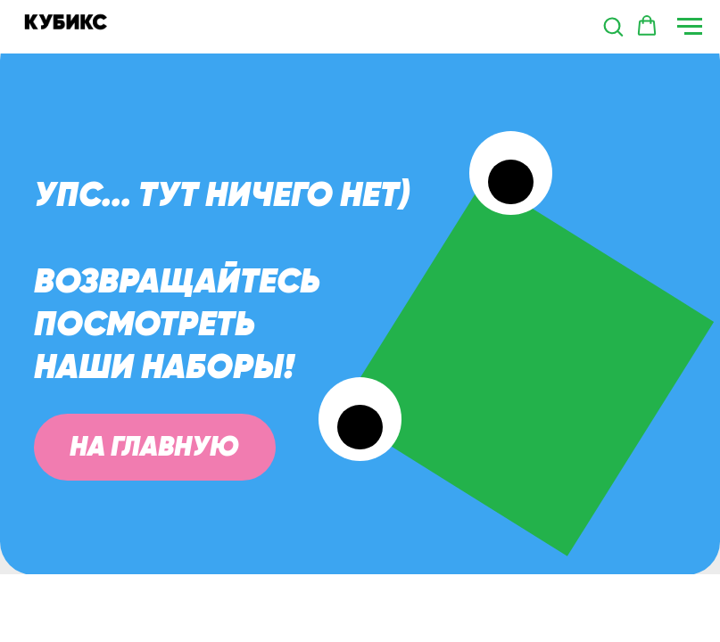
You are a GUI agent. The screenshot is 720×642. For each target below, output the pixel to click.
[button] (613, 26)
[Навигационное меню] (689, 27)
